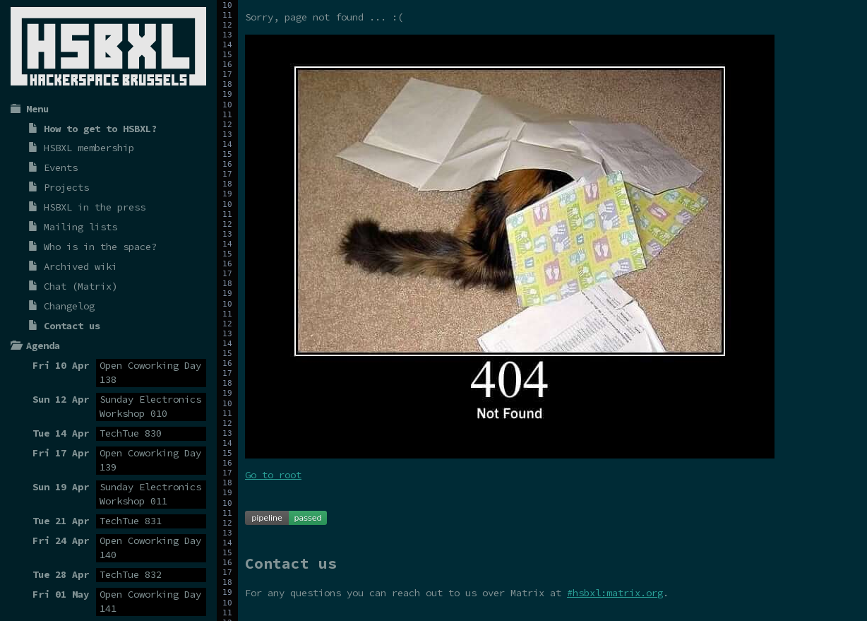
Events (61, 167)
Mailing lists (80, 226)
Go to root (273, 474)
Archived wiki (80, 266)
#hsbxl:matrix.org (615, 592)
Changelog (69, 306)
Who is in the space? (100, 246)
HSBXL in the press (94, 207)
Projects (66, 187)
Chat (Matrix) (80, 286)
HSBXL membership (89, 147)
